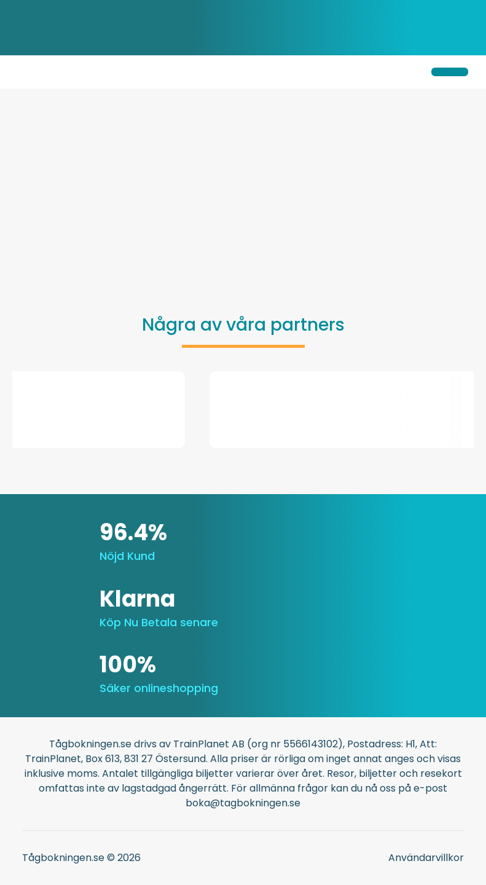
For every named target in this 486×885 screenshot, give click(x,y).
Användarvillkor (426, 858)
